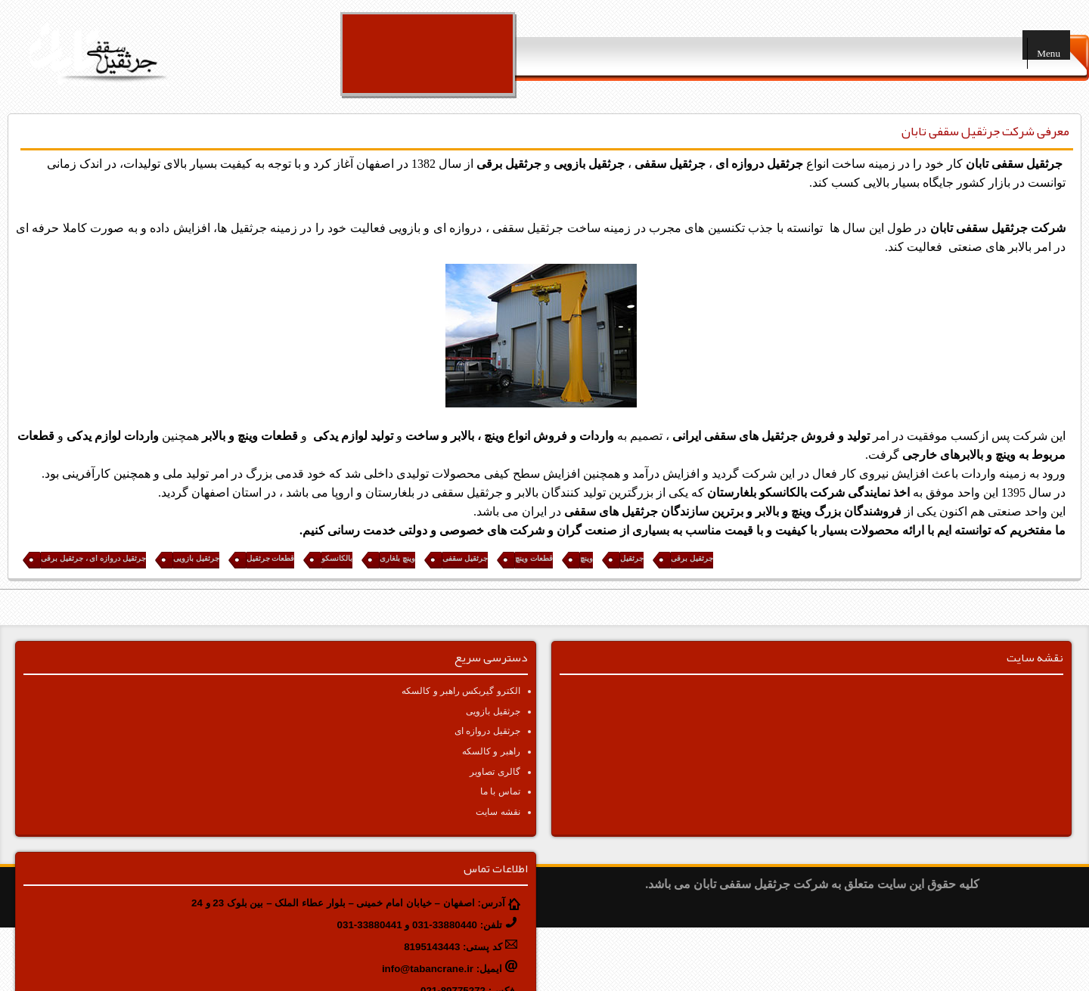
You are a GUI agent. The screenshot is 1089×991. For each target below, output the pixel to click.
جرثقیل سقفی (670, 163)
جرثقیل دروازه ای (759, 163)
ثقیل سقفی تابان (1007, 163)
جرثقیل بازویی (589, 163)
